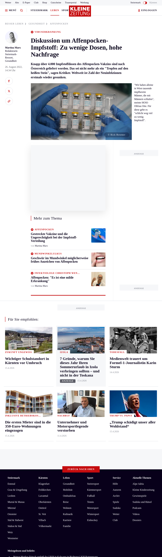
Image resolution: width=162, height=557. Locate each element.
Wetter (8, 2)
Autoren (117, 361)
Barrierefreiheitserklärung (60, 455)
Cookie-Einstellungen (89, 455)
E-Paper (26, 2)
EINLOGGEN (147, 10)
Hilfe (115, 355)
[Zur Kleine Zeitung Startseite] (80, 12)
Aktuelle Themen (142, 349)
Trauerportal (71, 2)
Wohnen (67, 379)
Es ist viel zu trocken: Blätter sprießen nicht (35, 433)
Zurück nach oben (81, 341)
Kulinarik (68, 385)
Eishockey (92, 392)
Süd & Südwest (15, 392)
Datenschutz (37, 455)
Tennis (90, 373)
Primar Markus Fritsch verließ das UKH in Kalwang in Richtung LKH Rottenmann (55, 428)
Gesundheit (69, 355)
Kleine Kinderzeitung (143, 361)
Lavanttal (43, 367)
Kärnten (153, 2)
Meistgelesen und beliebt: (21, 422)
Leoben (11, 367)
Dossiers (137, 392)
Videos (136, 385)
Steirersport (93, 355)
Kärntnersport (94, 361)
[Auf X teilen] (9, 91)
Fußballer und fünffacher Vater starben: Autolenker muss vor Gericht (48, 438)
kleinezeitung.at (25, 466)
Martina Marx (13, 47)
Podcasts (137, 379)
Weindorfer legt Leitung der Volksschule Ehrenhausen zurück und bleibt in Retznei (55, 443)
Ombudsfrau (69, 367)
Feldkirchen (44, 361)
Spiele (116, 373)
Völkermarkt (44, 398)
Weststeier (13, 410)
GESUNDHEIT (38, 24)
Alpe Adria (138, 355)
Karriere (67, 392)
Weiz (10, 404)
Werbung (84, 2)
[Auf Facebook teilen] (9, 81)
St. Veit (42, 385)
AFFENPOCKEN (59, 24)
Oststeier (12, 385)
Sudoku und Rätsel (142, 373)
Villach (42, 392)
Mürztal (12, 379)
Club (36, 2)
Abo (17, 2)
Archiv (116, 367)
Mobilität (67, 361)
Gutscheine (56, 2)
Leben (54, 10)
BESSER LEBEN (15, 24)
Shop (44, 2)
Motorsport (93, 379)
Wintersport (93, 385)
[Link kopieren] (9, 101)
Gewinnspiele (139, 367)
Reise (66, 373)
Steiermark (39, 10)
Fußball (91, 367)
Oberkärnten (44, 373)
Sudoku (117, 379)
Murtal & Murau (16, 373)
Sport (66, 10)
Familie (67, 398)
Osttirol (42, 379)
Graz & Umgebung (17, 361)
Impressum (14, 455)
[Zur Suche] (21, 10)
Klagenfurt (43, 355)
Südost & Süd (15, 398)
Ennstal (11, 355)
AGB (25, 455)
